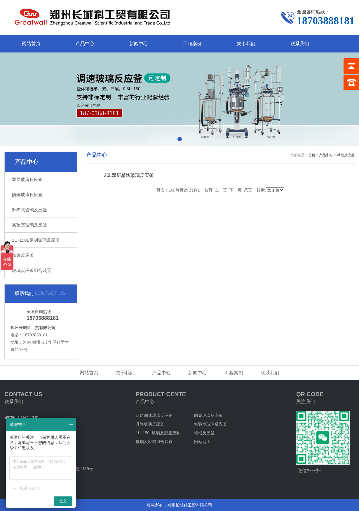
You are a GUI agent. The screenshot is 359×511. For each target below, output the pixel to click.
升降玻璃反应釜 (150, 424)
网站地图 (202, 441)
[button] (179, 139)
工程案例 (192, 43)
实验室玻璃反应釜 (29, 224)
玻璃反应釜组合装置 (31, 270)
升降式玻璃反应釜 (29, 209)
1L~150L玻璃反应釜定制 (158, 433)
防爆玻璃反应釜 (27, 194)
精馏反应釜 (23, 255)
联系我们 (299, 43)
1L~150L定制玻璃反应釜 (36, 240)
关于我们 (246, 43)
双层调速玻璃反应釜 (154, 415)
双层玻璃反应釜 (27, 179)
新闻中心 (138, 43)
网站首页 (31, 43)
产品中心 (85, 43)
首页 (311, 155)
